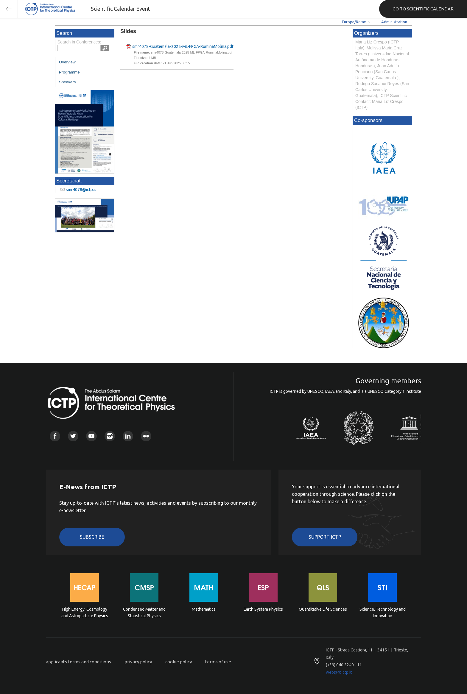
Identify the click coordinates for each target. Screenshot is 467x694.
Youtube (91, 436)
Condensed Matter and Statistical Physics (144, 612)
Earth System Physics (263, 609)
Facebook (55, 436)
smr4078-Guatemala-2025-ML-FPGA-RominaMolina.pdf (183, 46)
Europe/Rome (354, 22)
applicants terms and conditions (78, 661)
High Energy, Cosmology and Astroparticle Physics (84, 612)
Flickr (146, 436)
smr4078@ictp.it (81, 189)
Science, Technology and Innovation (382, 612)
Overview (67, 62)
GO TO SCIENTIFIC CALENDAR (423, 8)
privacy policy (138, 661)
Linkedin (128, 436)
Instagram (110, 436)
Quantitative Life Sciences (323, 609)
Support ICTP (325, 537)
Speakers (67, 82)
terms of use (218, 661)
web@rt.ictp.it (339, 672)
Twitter (73, 436)
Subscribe (92, 537)
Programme (69, 72)
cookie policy (178, 661)
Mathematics (204, 609)
